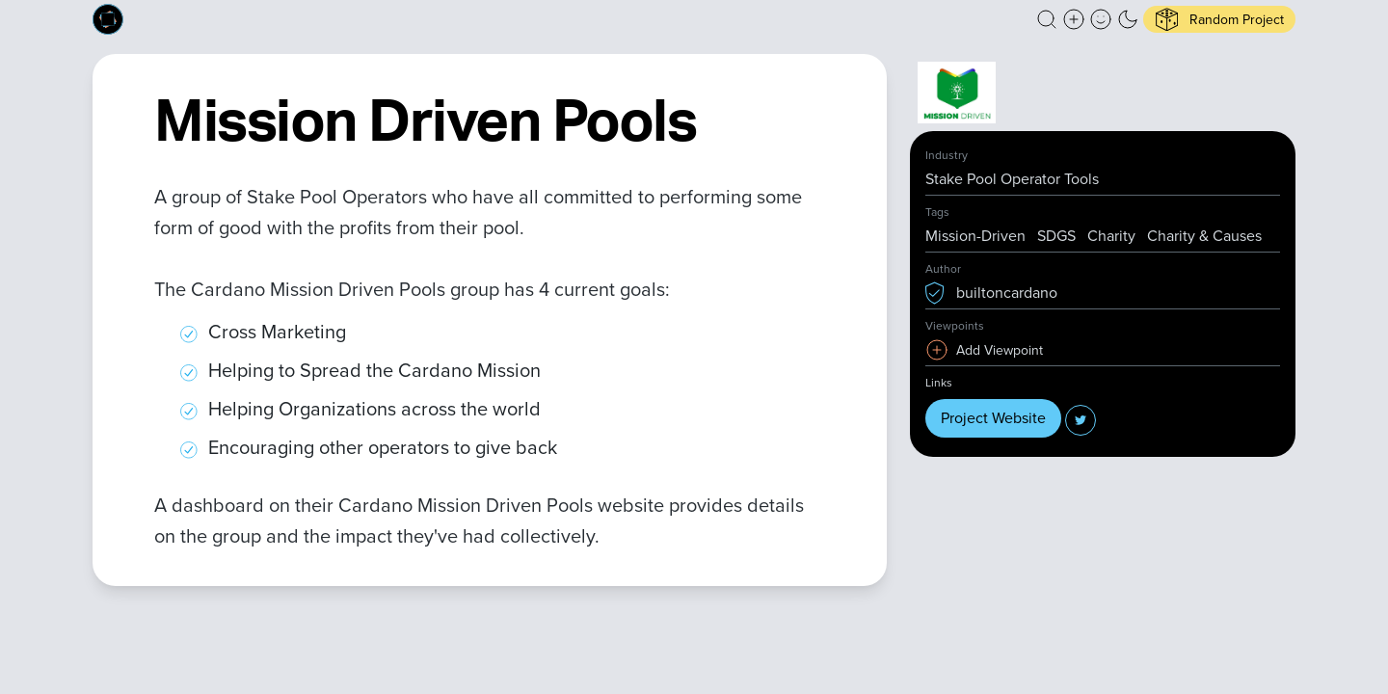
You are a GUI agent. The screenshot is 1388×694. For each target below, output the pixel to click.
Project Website (993, 418)
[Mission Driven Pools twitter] (1080, 420)
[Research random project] (1219, 19)
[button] (1046, 19)
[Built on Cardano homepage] (108, 19)
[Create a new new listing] (1073, 19)
